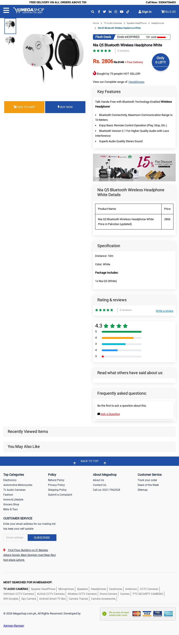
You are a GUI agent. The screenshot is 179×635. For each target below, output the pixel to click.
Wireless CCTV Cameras (82, 593)
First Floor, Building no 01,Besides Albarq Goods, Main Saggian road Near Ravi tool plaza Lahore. (29, 555)
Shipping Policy (57, 489)
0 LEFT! (160, 62)
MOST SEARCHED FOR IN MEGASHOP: (27, 582)
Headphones (157, 23)
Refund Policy (56, 480)
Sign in (145, 11)
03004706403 (167, 2)
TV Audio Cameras (113, 23)
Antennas (131, 589)
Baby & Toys (10, 509)
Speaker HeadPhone (136, 23)
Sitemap (143, 489)
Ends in (122, 37)
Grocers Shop (11, 504)
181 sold (151, 37)
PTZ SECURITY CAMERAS (148, 593)
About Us (98, 480)
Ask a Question (108, 414)
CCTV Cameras (149, 589)
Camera (125, 593)
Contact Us (99, 485)
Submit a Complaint (60, 494)
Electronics (9, 480)
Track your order (147, 480)
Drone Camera (108, 593)
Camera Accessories (103, 598)
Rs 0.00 (170, 11)
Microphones (66, 589)
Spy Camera (28, 598)
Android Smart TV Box (52, 598)
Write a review (164, 311)
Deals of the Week (148, 485)
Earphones (115, 589)
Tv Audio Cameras (14, 489)
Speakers (82, 589)
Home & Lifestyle (13, 499)
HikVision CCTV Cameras (18, 593)
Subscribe (42, 537)
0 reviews (123, 50)
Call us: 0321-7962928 (106, 489)
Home (96, 23)
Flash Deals (103, 37)
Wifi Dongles (10, 598)
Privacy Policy (56, 485)
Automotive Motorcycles (17, 485)
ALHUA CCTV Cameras (51, 593)
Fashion (8, 494)
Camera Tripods (78, 598)
